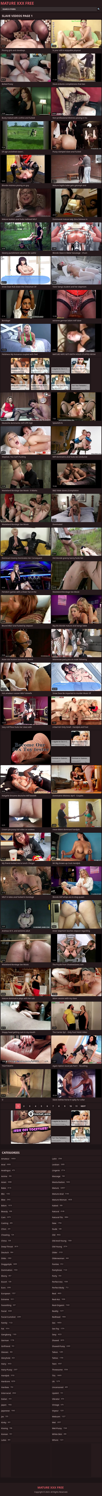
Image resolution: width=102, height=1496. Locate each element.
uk (56, 1381)
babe (6, 1188)
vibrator (58, 1399)
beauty (7, 1211)
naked (57, 1206)
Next (83, 1106)
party (57, 1276)
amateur (8, 1159)
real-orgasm (61, 1305)
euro (6, 1288)
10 (71, 1106)
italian (6, 1399)
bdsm (6, 1206)
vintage (58, 1405)
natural (58, 1211)
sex (57, 1323)
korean (7, 1434)
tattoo (58, 1358)
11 (76, 1106)
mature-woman (62, 1200)
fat (5, 1329)
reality (58, 1311)
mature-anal (60, 1194)
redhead (59, 1317)
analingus (8, 1170)
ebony (6, 1276)
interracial (9, 1393)
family (7, 1323)
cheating (8, 1235)
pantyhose (60, 1270)
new (57, 1223)
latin (57, 1159)
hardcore (8, 1381)
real (57, 1293)
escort (6, 1282)
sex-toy (58, 1329)
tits (57, 1375)
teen (57, 1364)
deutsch (7, 1252)
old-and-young (62, 1241)
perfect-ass (60, 1282)
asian (6, 1182)
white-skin (59, 1434)
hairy (6, 1364)
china (6, 1241)
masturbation (61, 1182)
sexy (57, 1334)
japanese (8, 1411)
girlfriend (8, 1346)
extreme (8, 1299)
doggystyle (9, 1264)
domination (9, 1270)
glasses (7, 1352)
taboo (58, 1352)
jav (5, 1416)
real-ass (59, 1299)
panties (58, 1264)
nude (57, 1229)
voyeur (58, 1411)
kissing (7, 1428)
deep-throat (10, 1247)
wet (57, 1422)
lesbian (58, 1164)
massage (58, 1176)
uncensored (60, 1387)
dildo (6, 1258)
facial (6, 1311)
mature (59, 1188)
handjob (8, 1375)
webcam (59, 1416)
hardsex (7, 1387)
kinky (6, 1422)
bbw (6, 1200)
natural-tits (60, 1217)
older (57, 1252)
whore (58, 1440)
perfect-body (60, 1288)
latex (6, 1440)
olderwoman (60, 1258)
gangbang (9, 1334)
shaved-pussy (61, 1346)
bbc (6, 1194)
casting (7, 1223)
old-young (60, 1247)
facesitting (8, 1305)
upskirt (58, 1393)
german (8, 1340)
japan (6, 1405)
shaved (58, 1340)
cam (6, 1217)
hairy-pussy (9, 1370)
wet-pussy (60, 1428)
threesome (60, 1370)
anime (6, 1176)
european (8, 1293)
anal (6, 1164)
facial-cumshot (11, 1317)
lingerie (59, 1170)
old (56, 1235)
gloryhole (8, 1358)
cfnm (6, 1229)
